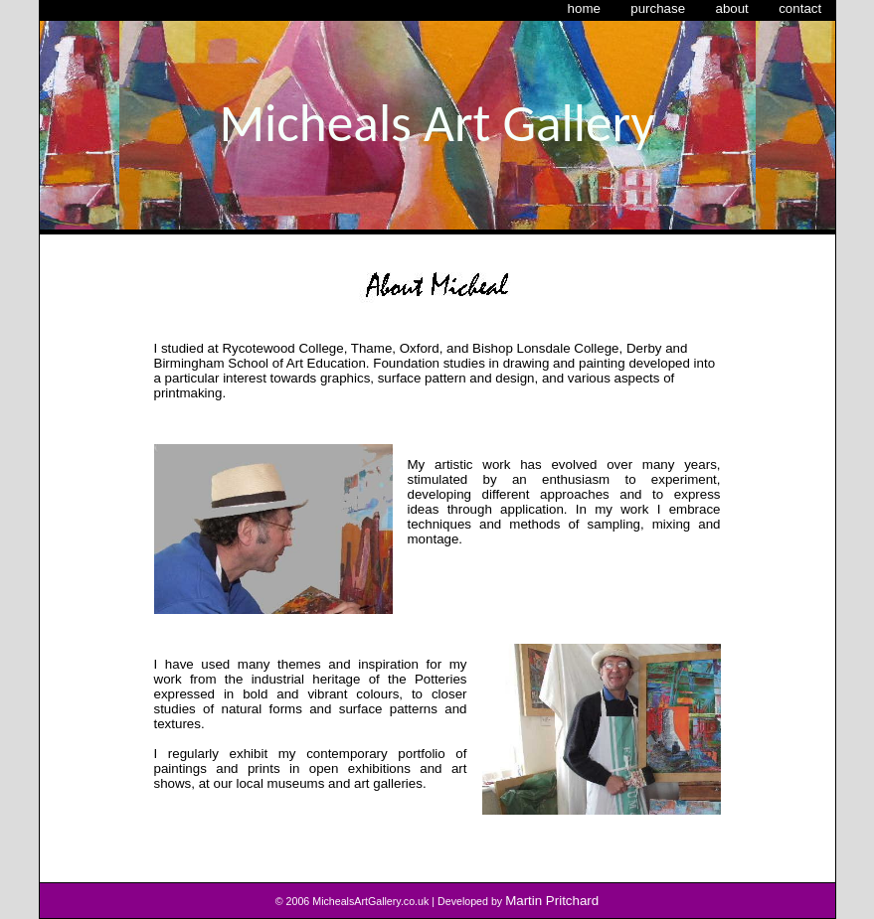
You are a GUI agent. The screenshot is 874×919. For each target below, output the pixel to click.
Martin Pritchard (552, 900)
